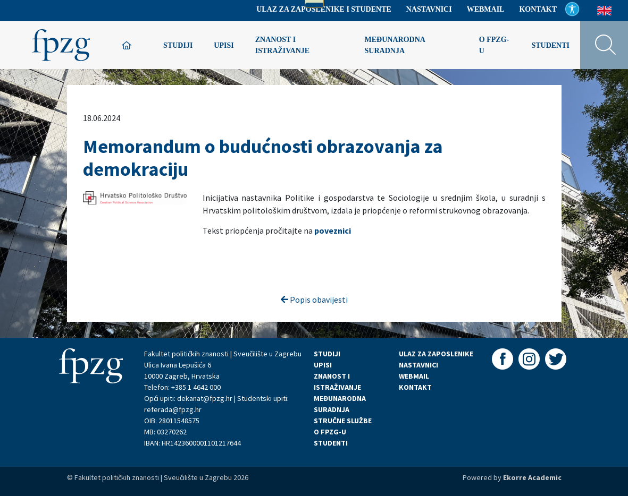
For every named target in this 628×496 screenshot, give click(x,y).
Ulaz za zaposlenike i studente (323, 9)
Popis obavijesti (314, 299)
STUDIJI (327, 353)
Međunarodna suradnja (395, 45)
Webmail (486, 9)
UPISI (323, 365)
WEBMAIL (414, 376)
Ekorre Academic (532, 477)
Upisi (223, 45)
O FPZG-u (494, 45)
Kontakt (538, 9)
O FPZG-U (330, 432)
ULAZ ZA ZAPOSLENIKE (436, 353)
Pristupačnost (572, 9)
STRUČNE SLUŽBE (343, 420)
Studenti (550, 45)
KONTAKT (415, 387)
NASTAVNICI (418, 365)
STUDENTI (331, 443)
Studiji (177, 45)
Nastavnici (429, 9)
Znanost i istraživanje (282, 45)
